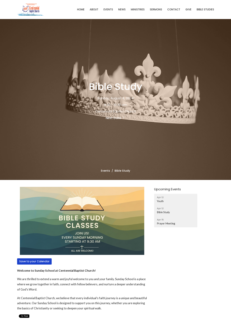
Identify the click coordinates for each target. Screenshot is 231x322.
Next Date (115, 118)
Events (108, 9)
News (122, 9)
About (94, 9)
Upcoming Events (167, 189)
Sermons (156, 9)
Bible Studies (205, 9)
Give (188, 9)
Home (80, 9)
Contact (173, 9)
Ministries (138, 9)
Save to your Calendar (34, 261)
